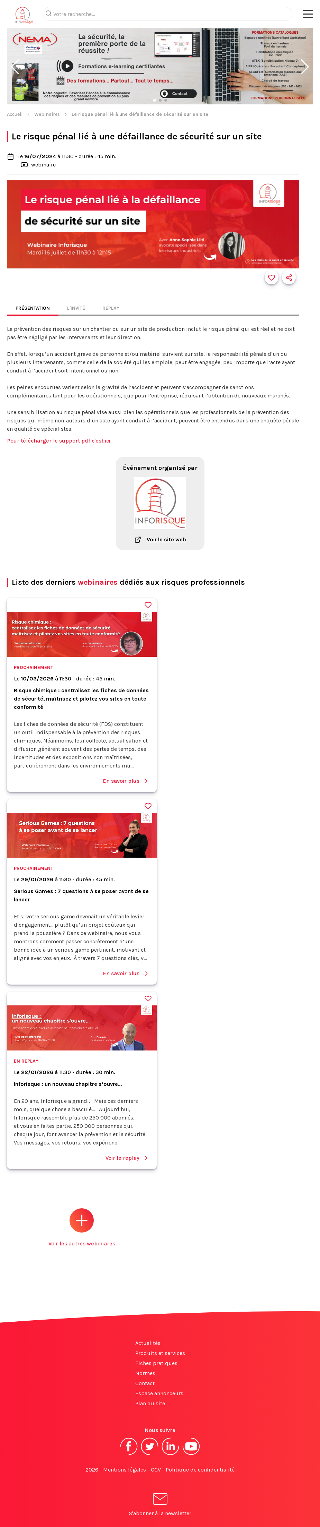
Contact (145, 1383)
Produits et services (160, 1353)
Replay (110, 308)
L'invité (76, 308)
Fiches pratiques (156, 1363)
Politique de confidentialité (200, 1469)
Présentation (33, 308)
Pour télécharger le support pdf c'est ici (58, 440)
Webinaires (47, 114)
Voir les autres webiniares (81, 1227)
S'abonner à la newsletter (160, 1506)
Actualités (148, 1343)
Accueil (14, 114)
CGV (156, 1469)
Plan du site (150, 1403)
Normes (145, 1373)
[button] (15, 67)
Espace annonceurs (159, 1393)
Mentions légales (124, 1469)
